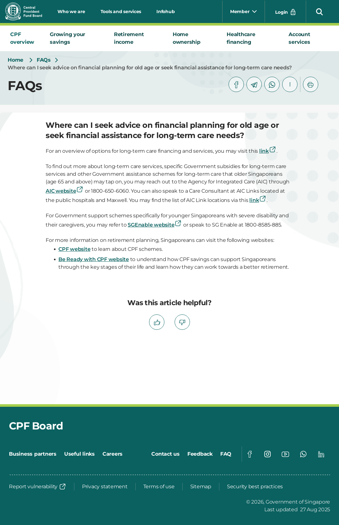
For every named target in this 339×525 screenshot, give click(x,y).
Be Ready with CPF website (93, 259)
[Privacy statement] (105, 486)
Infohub (165, 11)
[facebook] (236, 84)
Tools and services (121, 11)
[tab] (25, 38)
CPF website (74, 249)
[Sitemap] (200, 486)
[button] (319, 11)
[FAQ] (225, 454)
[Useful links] (79, 454)
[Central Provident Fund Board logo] (27, 11)
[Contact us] (165, 454)
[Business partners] (32, 454)
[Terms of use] (159, 486)
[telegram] (254, 84)
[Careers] (112, 454)
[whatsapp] (272, 84)
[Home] (15, 60)
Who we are (71, 11)
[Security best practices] (255, 486)
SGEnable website (155, 225)
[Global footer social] (249, 454)
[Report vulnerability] (37, 486)
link (267, 151)
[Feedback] (200, 454)
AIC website (65, 191)
